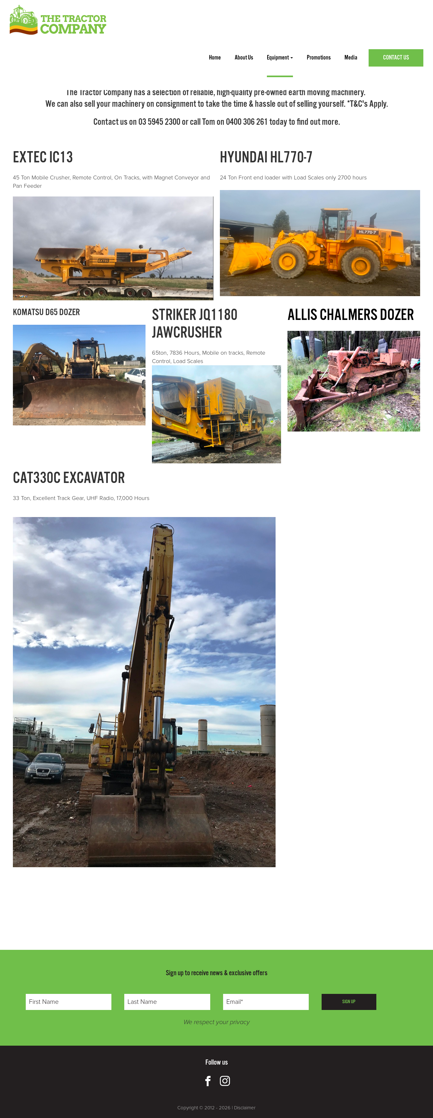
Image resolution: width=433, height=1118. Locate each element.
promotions (319, 58)
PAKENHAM (151, 66)
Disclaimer (245, 1108)
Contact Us (396, 58)
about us (244, 58)
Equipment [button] (280, 58)
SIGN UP (348, 1002)
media (350, 58)
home (215, 58)
